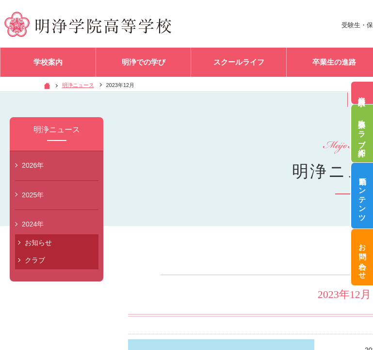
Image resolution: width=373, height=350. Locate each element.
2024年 (33, 224)
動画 (362, 196)
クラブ (35, 260)
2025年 (33, 195)
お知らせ (38, 242)
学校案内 (48, 63)
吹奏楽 (362, 133)
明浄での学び (143, 63)
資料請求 (362, 92)
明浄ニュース (78, 85)
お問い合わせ (362, 258)
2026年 (33, 165)
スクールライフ (238, 63)
